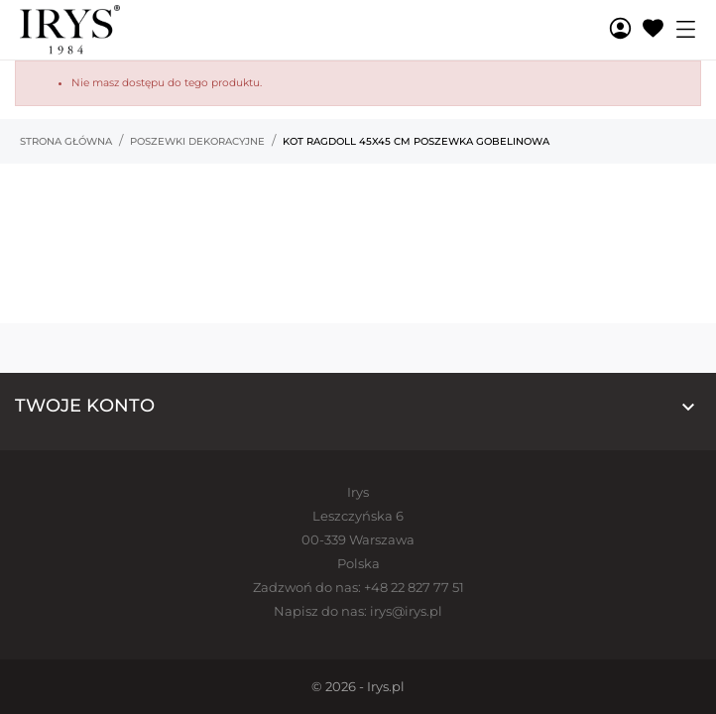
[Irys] (94, 30)
